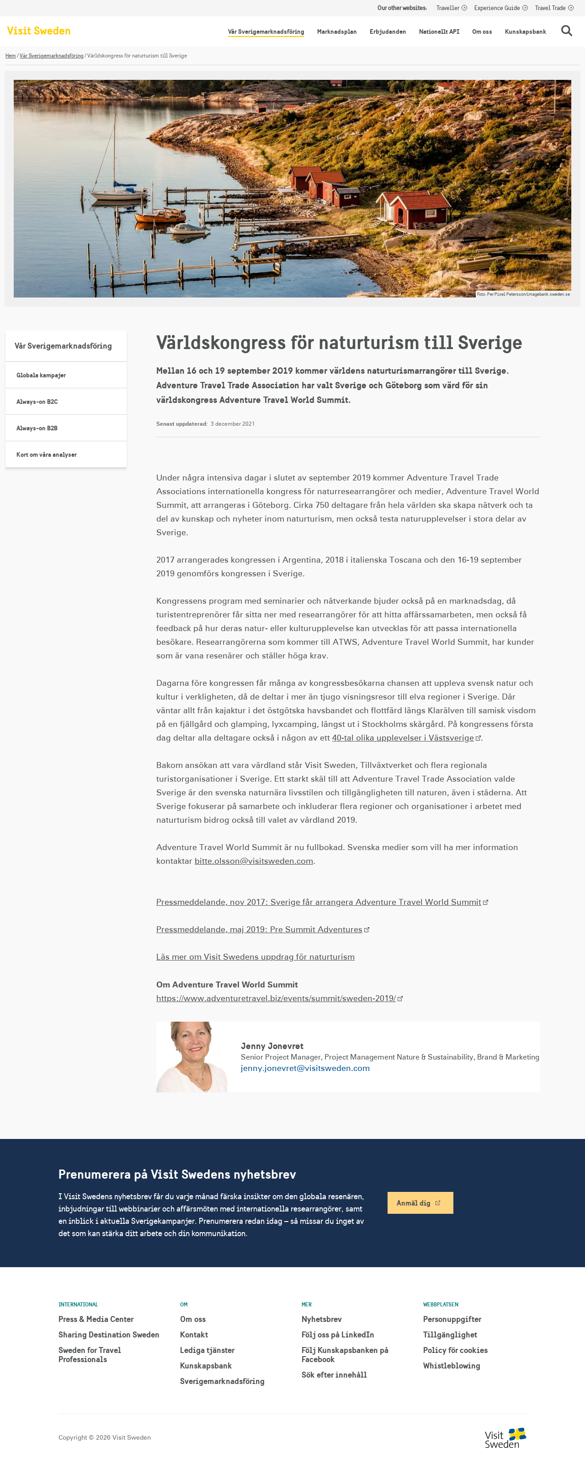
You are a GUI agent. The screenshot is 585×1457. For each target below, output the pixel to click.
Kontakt (194, 1334)
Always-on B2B (37, 428)
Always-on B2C (37, 401)
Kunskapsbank (525, 31)
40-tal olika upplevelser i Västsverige (403, 738)
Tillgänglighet (450, 1334)
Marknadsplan (337, 31)
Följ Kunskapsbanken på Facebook (345, 1354)
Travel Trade (550, 8)
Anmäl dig (414, 1202)
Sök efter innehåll (334, 1374)
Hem (10, 55)
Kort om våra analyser (46, 454)
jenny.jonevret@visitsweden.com (305, 1069)
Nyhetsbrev (322, 1319)
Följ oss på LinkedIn (338, 1334)
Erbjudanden (388, 31)
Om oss (482, 31)
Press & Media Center (95, 1319)
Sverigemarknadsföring (222, 1381)
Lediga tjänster (207, 1350)
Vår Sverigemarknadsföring (266, 31)
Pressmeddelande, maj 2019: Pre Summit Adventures (259, 930)
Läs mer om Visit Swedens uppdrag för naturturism (255, 957)
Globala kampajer (41, 375)
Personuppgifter (452, 1319)
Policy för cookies (455, 1350)
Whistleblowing (451, 1365)
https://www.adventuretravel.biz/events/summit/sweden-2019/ (276, 999)
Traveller (447, 8)
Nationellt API (439, 31)
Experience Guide (497, 8)
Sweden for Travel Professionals (89, 1354)
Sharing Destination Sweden (109, 1334)
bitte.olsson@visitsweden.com (254, 861)
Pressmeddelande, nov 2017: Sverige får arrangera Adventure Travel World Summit (318, 902)
